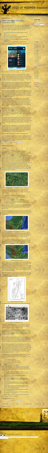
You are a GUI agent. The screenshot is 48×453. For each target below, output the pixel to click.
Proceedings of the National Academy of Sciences (16, 167)
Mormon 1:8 (4, 341)
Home (17, 403)
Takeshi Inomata (5, 155)
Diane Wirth (6, 36)
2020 (36, 50)
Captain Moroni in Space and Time (8, 269)
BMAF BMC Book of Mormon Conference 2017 (13, 21)
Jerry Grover (6, 37)
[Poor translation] (4, 435)
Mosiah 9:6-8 (26, 379)
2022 (36, 47)
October (37, 59)
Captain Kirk (37, 86)
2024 (36, 44)
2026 (36, 41)
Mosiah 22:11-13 (7, 380)
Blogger (26, 412)
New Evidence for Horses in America (15, 161)
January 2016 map (24, 331)
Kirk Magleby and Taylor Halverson (10, 32)
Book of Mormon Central (14, 159)
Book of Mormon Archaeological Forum (40, 84)
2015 (36, 72)
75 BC (4, 148)
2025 (36, 43)
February (37, 63)
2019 (36, 51)
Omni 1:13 (14, 376)
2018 (36, 53)
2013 (36, 75)
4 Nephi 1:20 (22, 338)
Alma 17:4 (13, 390)
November (38, 57)
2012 (36, 76)
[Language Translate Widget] (39, 24)
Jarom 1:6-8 (9, 374)
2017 (36, 54)
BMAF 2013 (25, 26)
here (14, 133)
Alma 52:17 (9, 334)
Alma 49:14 (15, 276)
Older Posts (29, 403)
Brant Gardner (6, 35)
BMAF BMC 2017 (5, 43)
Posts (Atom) (9, 406)
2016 (36, 70)
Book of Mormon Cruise (13, 131)
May (37, 60)
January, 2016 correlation (9, 189)
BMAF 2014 (4, 27)
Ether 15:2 (19, 371)
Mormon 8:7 (26, 394)
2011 (36, 78)
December (38, 56)
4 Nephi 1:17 (14, 393)
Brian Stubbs (6, 39)
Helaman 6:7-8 (8, 393)
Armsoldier (37, 82)
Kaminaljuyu (17, 356)
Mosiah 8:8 (23, 371)
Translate (41, 25)
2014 (36, 73)
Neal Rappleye (6, 41)
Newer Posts (5, 403)
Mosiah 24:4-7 (6, 384)
